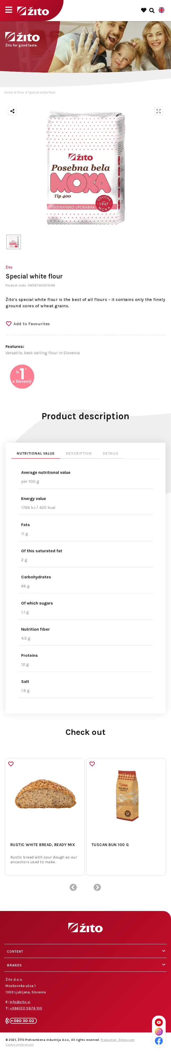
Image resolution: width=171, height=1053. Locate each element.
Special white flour (41, 92)
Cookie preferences (20, 1044)
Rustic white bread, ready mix (42, 844)
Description (79, 453)
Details (110, 453)
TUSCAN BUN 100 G (110, 844)
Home (8, 92)
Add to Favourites (32, 323)
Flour (20, 92)
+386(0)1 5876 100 (26, 1008)
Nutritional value (36, 453)
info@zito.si (20, 1002)
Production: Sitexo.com (118, 1040)
